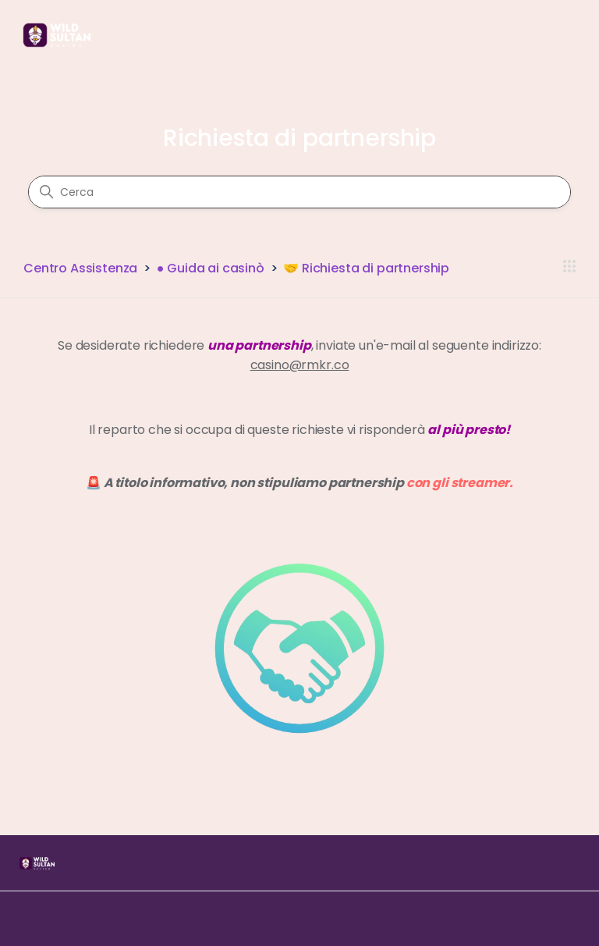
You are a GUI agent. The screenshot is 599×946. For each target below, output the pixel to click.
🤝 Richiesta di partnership (366, 268)
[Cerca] (299, 192)
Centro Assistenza (80, 268)
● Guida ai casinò (210, 268)
